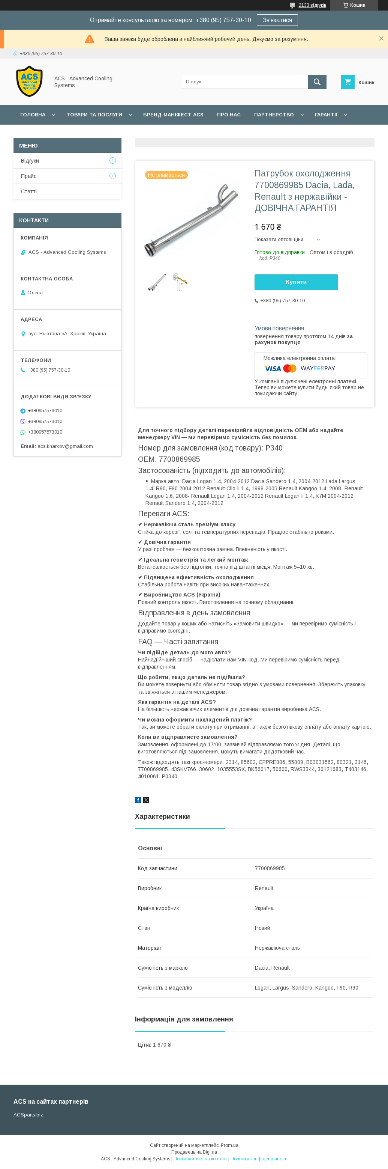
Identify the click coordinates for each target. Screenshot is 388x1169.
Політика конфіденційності (259, 1158)
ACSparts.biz (28, 1115)
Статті (29, 191)
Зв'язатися (277, 20)
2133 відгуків (313, 5)
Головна (32, 115)
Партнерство (274, 115)
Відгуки (30, 161)
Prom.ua (229, 1145)
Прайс (28, 176)
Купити (296, 282)
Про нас (229, 115)
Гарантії (326, 115)
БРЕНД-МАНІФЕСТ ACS (173, 115)
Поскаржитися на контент (200, 1158)
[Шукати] (317, 82)
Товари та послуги (94, 115)
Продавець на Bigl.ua (194, 1152)
